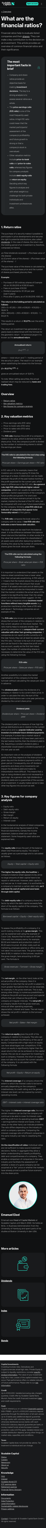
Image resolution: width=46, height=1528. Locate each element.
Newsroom (5, 1463)
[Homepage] (8, 4)
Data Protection (7, 1501)
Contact (4, 1519)
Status (4, 1457)
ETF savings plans (8, 1484)
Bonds (4, 1340)
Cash (3, 1406)
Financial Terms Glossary (11, 1490)
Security (4, 1468)
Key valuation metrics (12, 404)
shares (26, 36)
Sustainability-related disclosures (14, 1506)
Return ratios (9, 401)
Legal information (8, 1504)
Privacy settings (7, 1509)
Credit (4, 1391)
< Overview (6, 12)
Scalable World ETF (9, 1482)
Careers (4, 1460)
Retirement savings (9, 1487)
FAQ (3, 1477)
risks (40, 1398)
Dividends (6, 1281)
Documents (6, 1498)
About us (5, 1465)
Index (4, 1311)
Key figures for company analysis (18, 407)
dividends (5, 242)
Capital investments (10, 1364)
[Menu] (42, 4)
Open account (32, 4)
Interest (4, 1479)
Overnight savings (35, 1409)
